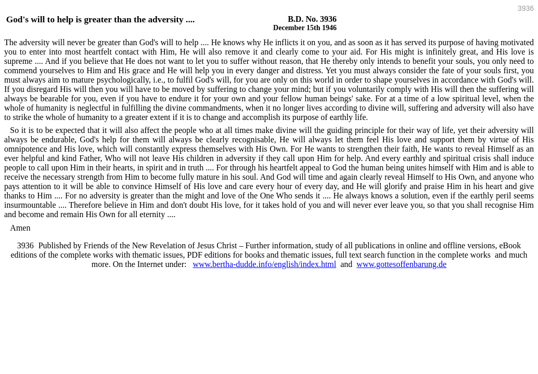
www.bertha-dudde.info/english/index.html (264, 264)
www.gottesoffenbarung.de (401, 264)
